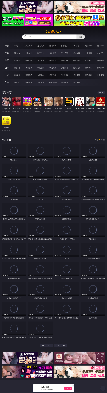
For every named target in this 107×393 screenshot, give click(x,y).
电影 (7, 60)
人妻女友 (40, 75)
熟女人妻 (64, 53)
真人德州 (28, 46)
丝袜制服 (76, 53)
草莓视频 (40, 82)
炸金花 (76, 46)
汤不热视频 (53, 82)
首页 (42, 345)
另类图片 (100, 68)
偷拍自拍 (28, 60)
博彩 (7, 45)
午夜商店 (28, 82)
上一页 (50, 345)
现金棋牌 (88, 46)
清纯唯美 (76, 68)
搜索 (80, 37)
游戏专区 (52, 46)
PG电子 (17, 46)
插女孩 (16, 82)
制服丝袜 (64, 60)
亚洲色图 (28, 68)
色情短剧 (76, 82)
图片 (7, 67)
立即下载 (68, 388)
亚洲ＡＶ (17, 53)
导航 (7, 82)
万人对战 (40, 46)
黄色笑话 (88, 75)
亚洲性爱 (17, 60)
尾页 (64, 345)
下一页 (57, 345)
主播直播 (88, 53)
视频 (7, 53)
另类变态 (100, 60)
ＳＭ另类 (100, 53)
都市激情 (17, 75)
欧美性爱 (52, 60)
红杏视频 (64, 82)
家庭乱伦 (28, 75)
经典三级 (76, 60)
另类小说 (76, 75)
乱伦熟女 (88, 60)
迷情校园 (64, 75)
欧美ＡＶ (40, 53)
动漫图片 (52, 68)
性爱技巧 (100, 75)
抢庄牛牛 (100, 46)
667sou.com (53, 31)
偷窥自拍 (17, 68)
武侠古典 (52, 75)
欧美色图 (40, 68)
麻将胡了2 (64, 46)
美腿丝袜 (64, 68)
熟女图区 (88, 68)
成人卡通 (40, 60)
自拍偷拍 (28, 53)
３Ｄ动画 (52, 53)
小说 (7, 75)
